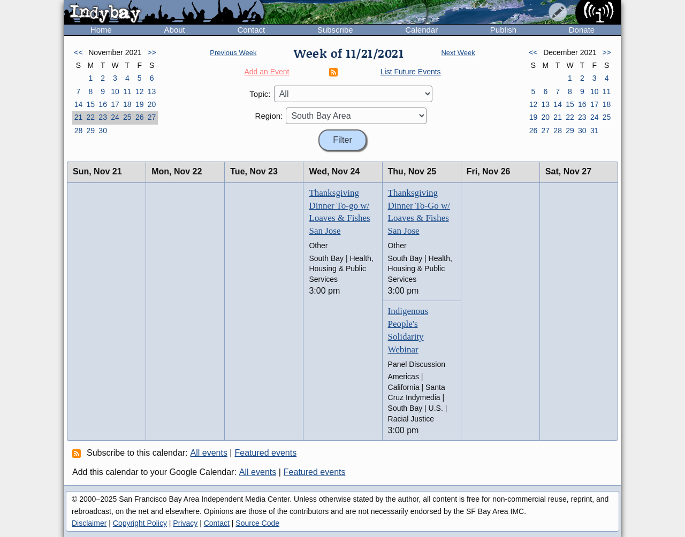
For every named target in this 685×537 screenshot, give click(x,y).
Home (101, 29)
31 (594, 130)
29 (90, 130)
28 (78, 130)
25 (127, 117)
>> (151, 52)
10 (115, 91)
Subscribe (335, 29)
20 (152, 104)
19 (139, 104)
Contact (251, 29)
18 (127, 104)
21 (78, 117)
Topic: (259, 93)
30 (102, 130)
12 (139, 91)
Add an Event (266, 71)
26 (139, 117)
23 (102, 117)
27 (152, 117)
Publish (503, 29)
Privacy (185, 523)
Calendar (421, 29)
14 (78, 104)
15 (90, 104)
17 (115, 104)
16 (102, 104)
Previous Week (233, 53)
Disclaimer (89, 523)
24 (115, 117)
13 (152, 91)
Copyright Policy (140, 523)
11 (127, 91)
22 (90, 117)
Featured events (266, 452)
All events (209, 452)
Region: (269, 115)
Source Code (257, 523)
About (174, 29)
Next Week (458, 53)
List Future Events (410, 71)
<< (78, 52)
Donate (582, 29)
